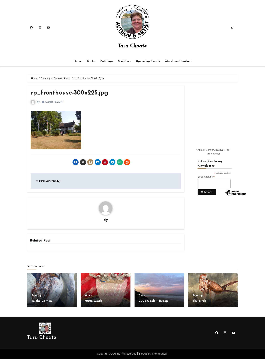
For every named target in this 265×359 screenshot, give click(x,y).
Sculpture (124, 61)
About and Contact (178, 61)
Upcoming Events (148, 61)
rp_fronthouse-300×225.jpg (72, 93)
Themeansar (159, 353)
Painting (36, 296)
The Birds (199, 301)
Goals (88, 296)
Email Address (206, 176)
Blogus (143, 353)
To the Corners (42, 301)
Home (78, 61)
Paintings (106, 61)
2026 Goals (93, 301)
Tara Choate (132, 46)
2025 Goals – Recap (153, 301)
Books (91, 61)
